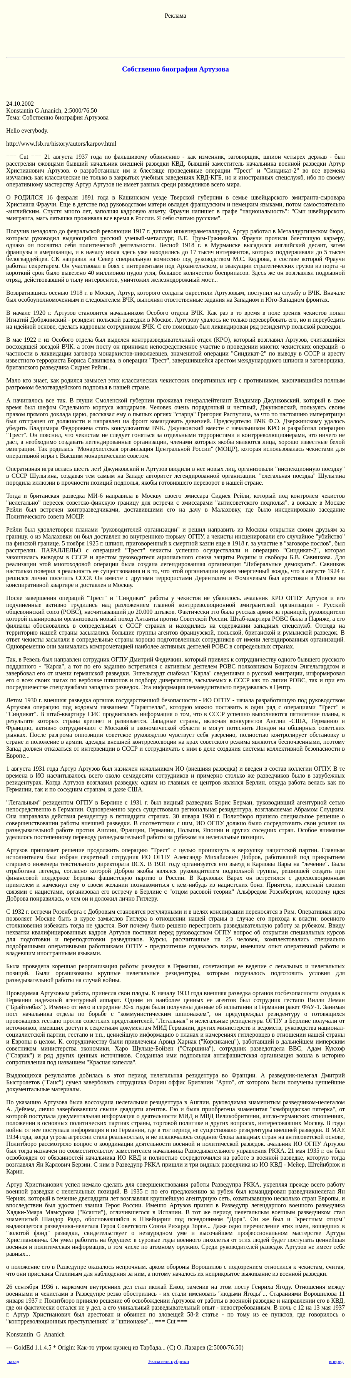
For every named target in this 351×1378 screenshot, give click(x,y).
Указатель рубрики (168, 1361)
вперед (336, 1361)
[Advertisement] (175, 36)
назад (13, 1361)
